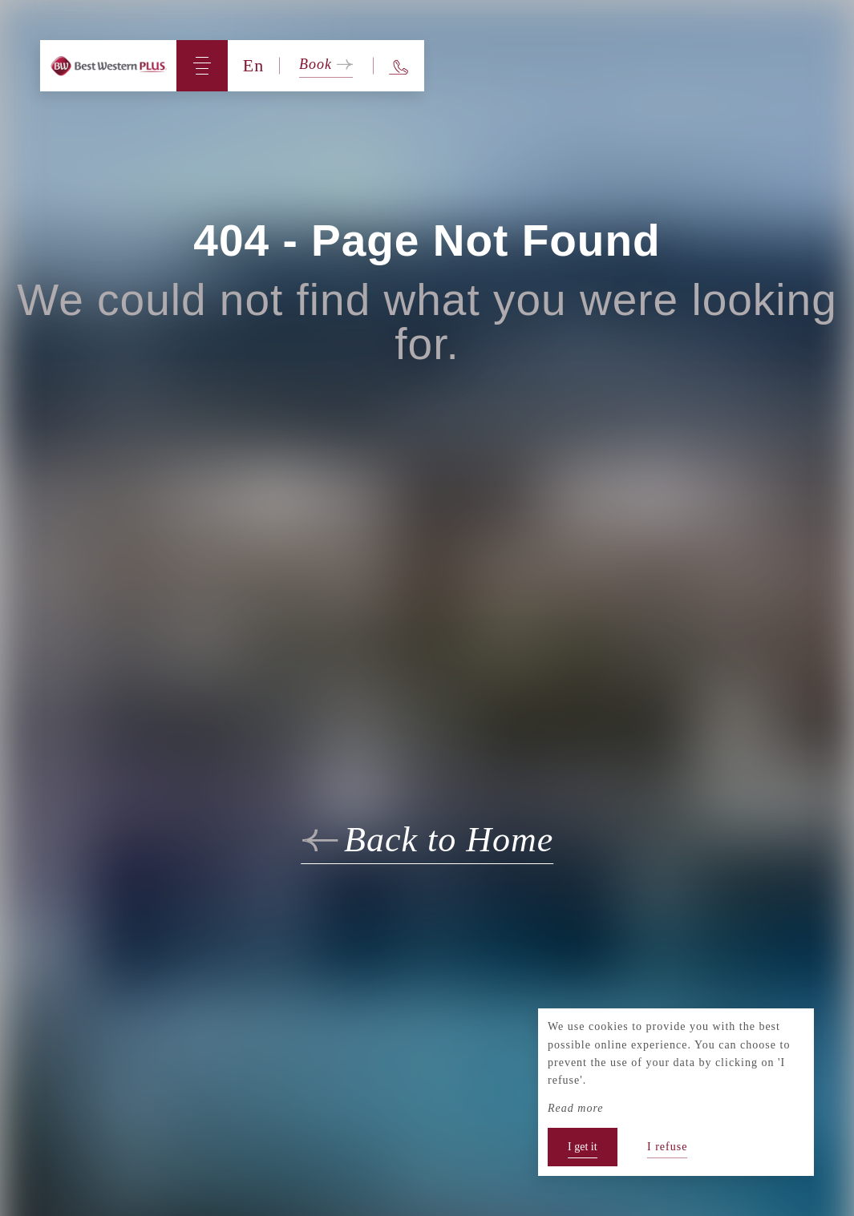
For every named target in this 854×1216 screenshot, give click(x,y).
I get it (582, 1147)
